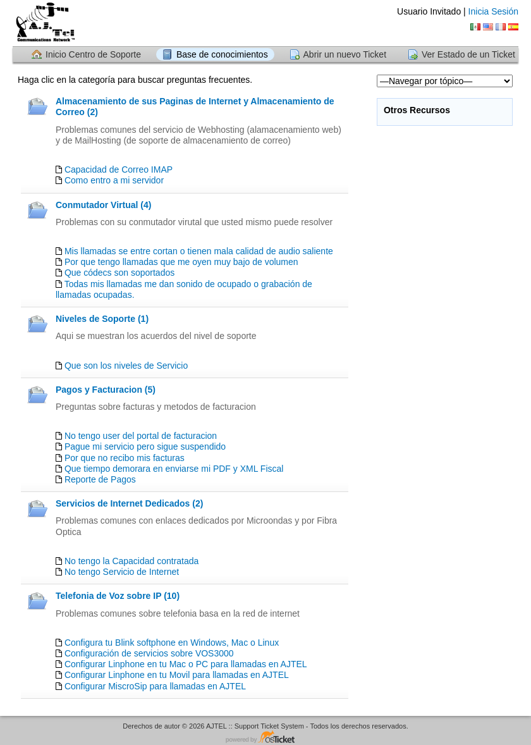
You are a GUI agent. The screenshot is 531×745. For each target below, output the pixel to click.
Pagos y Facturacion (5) (106, 390)
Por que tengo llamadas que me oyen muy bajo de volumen (181, 262)
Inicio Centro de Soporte (93, 54)
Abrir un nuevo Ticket (345, 54)
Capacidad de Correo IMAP (118, 169)
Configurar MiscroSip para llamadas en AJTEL (155, 686)
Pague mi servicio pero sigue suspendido (145, 446)
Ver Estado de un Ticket (468, 54)
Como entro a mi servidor (114, 180)
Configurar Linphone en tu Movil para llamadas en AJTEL (176, 675)
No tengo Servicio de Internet (121, 572)
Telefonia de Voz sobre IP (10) (118, 596)
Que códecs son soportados (119, 273)
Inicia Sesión (493, 11)
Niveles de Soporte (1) (102, 319)
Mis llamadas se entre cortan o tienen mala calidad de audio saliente (198, 251)
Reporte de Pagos (100, 479)
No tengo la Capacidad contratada (131, 561)
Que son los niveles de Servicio (126, 365)
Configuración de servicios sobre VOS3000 (149, 653)
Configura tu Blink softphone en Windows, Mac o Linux (171, 642)
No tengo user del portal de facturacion (140, 436)
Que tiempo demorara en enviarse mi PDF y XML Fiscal (174, 469)
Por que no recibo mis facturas (124, 458)
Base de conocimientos (222, 54)
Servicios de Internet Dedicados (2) (129, 503)
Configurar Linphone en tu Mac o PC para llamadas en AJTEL (185, 664)
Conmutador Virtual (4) (103, 205)
